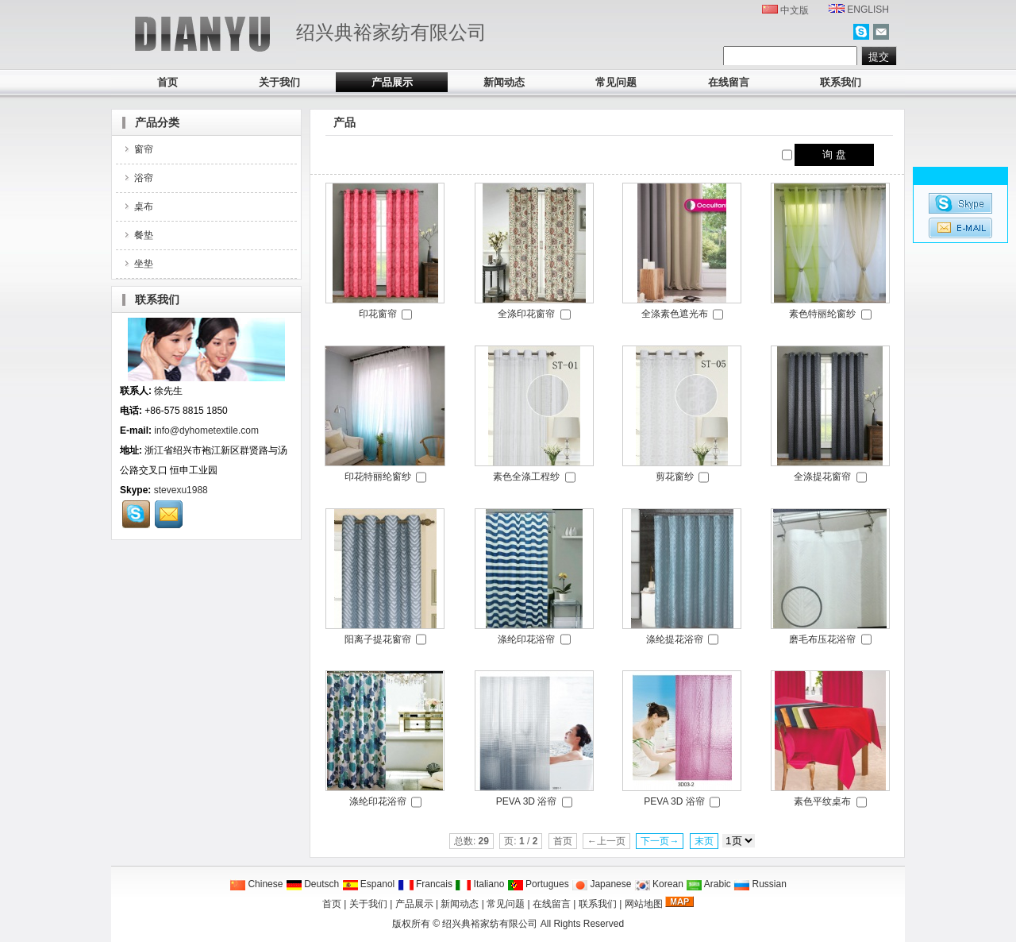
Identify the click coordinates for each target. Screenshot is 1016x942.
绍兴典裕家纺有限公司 (489, 923)
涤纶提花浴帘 (674, 639)
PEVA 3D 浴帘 (526, 801)
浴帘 (137, 177)
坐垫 (137, 263)
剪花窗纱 (675, 476)
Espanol (368, 884)
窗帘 (137, 149)
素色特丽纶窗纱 (822, 313)
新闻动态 (504, 82)
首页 (167, 82)
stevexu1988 (181, 490)
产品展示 (392, 82)
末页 (704, 841)
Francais (425, 884)
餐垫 (137, 235)
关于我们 (279, 82)
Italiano (479, 884)
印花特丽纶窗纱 (377, 476)
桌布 (137, 206)
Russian (760, 884)
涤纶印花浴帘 (526, 639)
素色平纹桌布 (822, 801)
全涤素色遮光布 (674, 313)
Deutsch (312, 884)
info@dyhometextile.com (206, 430)
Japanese (601, 884)
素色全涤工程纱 (526, 476)
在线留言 (728, 82)
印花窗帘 (378, 313)
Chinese (256, 884)
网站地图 (644, 903)
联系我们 (840, 82)
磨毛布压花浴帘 (822, 639)
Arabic (708, 884)
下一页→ (660, 841)
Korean (658, 884)
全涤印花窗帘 (526, 313)
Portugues (538, 884)
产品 (344, 122)
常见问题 (616, 82)
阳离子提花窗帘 (377, 639)
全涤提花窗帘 (822, 476)
